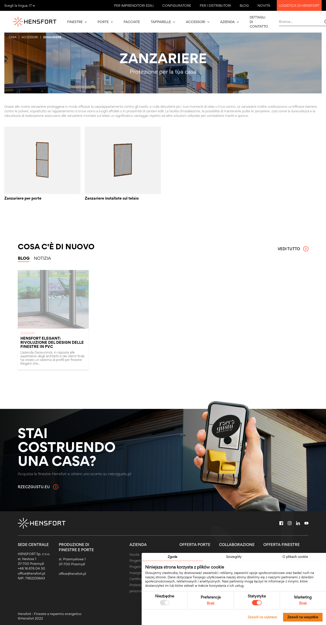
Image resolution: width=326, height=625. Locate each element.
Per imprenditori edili (134, 5)
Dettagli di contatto (259, 21)
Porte (105, 22)
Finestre (77, 22)
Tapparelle (163, 22)
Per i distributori (215, 5)
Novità (263, 5)
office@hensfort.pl (31, 573)
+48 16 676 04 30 (31, 568)
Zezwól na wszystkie (302, 617)
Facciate (132, 22)
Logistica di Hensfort (299, 5)
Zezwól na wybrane (262, 617)
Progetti (135, 567)
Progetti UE (137, 561)
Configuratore (176, 5)
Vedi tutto (293, 248)
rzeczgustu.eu (38, 486)
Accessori (197, 22)
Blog (244, 5)
